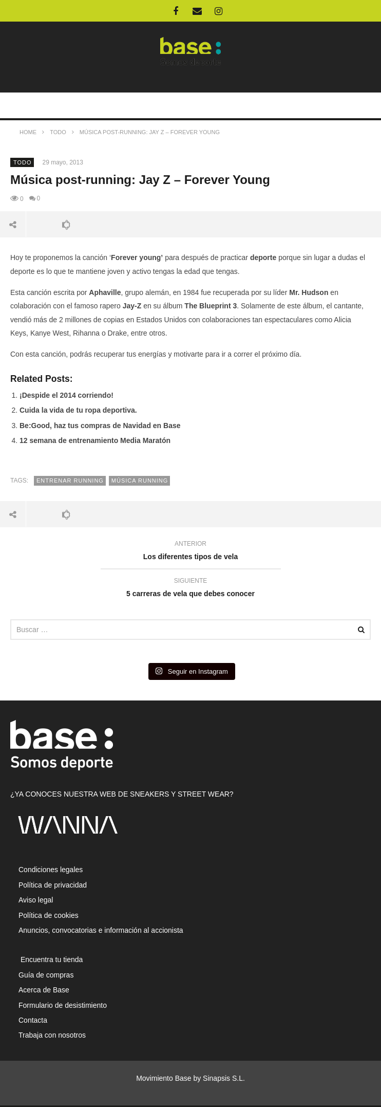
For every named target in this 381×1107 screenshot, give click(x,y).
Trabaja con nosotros (52, 1035)
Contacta (32, 1020)
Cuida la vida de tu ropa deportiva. (78, 410)
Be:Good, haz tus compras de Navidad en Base (100, 425)
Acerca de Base (43, 990)
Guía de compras (45, 975)
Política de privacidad (52, 885)
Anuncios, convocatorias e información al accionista (100, 930)
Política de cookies (48, 915)
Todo (22, 162)
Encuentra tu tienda (50, 959)
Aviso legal (35, 900)
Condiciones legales (50, 869)
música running (139, 480)
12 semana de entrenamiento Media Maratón (95, 440)
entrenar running (70, 480)
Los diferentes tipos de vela (190, 552)
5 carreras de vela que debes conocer (190, 589)
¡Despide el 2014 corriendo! (66, 395)
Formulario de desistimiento (62, 1005)
